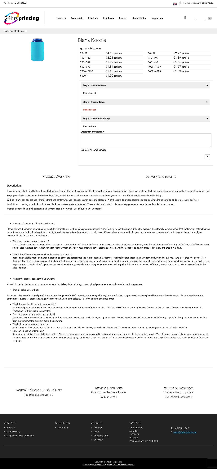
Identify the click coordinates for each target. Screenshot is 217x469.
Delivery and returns (160, 176)
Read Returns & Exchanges (177, 397)
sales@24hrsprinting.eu (202, 3)
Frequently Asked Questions (20, 435)
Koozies (122, 18)
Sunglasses (157, 18)
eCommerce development (93, 465)
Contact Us (63, 427)
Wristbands (77, 18)
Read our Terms (107, 397)
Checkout (98, 439)
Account (98, 427)
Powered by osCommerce (124, 465)
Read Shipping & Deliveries (38, 395)
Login (96, 431)
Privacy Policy (13, 431)
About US (11, 427)
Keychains (108, 18)
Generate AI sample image (93, 150)
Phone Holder (139, 18)
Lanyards (61, 18)
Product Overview (56, 176)
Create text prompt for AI (92, 131)
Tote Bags (93, 18)
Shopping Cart (101, 435)
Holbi (109, 465)
